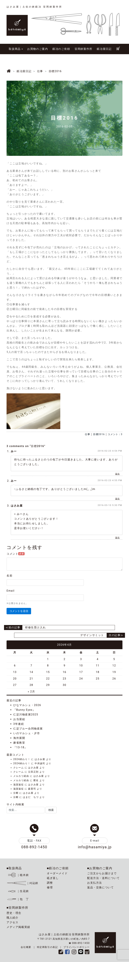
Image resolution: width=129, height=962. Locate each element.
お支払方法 (94, 882)
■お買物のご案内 (99, 868)
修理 (50, 887)
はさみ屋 (17, 505)
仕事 (87, 434)
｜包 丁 (18, 899)
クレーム (18, 767)
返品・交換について (100, 887)
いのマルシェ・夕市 (26, 733)
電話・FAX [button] (34, 840)
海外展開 (19, 738)
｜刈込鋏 (22, 883)
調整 (50, 882)
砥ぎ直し (53, 878)
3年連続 (18, 723)
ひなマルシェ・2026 (27, 705)
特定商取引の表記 (47, 947)
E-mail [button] (94, 840)
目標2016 (99, 434)
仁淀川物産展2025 (25, 714)
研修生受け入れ (35, 627)
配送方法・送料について (103, 878)
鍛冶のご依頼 (61, 48)
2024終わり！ (21, 759)
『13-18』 (20, 747)
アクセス (12, 922)
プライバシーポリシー (76, 947)
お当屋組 (19, 719)
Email (11, 590)
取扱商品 (14, 48)
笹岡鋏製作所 (83, 48)
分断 (15, 793)
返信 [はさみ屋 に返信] (117, 537)
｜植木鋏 (18, 875)
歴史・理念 (14, 913)
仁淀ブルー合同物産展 (28, 728)
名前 (9, 575)
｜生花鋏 (18, 891)
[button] (51, 810)
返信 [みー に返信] (117, 474)
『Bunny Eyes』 (24, 709)
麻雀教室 (19, 742)
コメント (16, 553)
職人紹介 (12, 917)
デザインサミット (92, 635)
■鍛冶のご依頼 (58, 868)
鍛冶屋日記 (104, 48)
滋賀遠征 (18, 784)
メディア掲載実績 (18, 927)
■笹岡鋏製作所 (17, 907)
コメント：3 (115, 434)
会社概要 (26, 947)
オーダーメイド (57, 873)
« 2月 (31, 691)
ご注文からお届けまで (102, 873)
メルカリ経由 (21, 776)
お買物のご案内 (37, 48)
